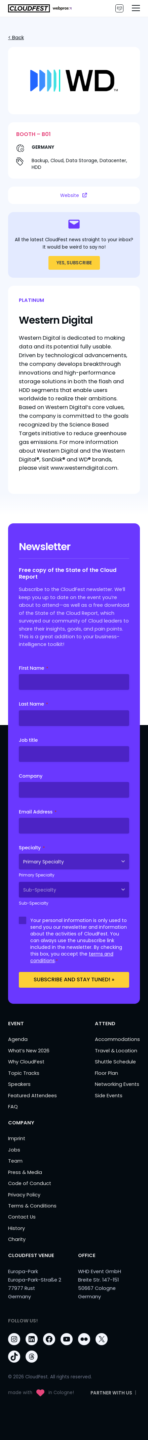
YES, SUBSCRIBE (74, 263)
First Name (33, 668)
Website (74, 195)
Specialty (32, 847)
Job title (28, 740)
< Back (16, 37)
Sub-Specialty (33, 903)
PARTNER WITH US (119, 8)
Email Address (38, 811)
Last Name (33, 704)
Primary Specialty (36, 875)
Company (31, 776)
